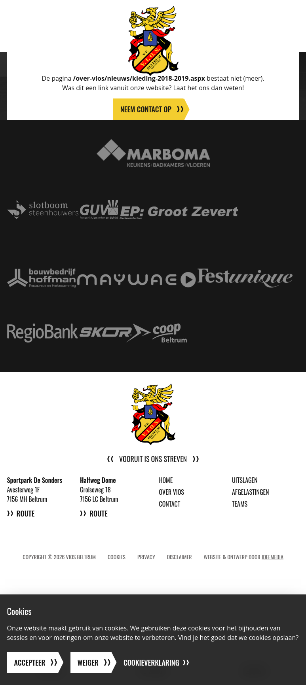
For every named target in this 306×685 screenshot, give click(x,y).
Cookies (116, 557)
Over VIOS (171, 492)
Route (26, 513)
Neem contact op (145, 109)
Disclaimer (179, 557)
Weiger (88, 662)
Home (166, 480)
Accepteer (30, 662)
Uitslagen (245, 480)
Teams (239, 504)
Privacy (146, 557)
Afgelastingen (250, 492)
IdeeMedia (272, 557)
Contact (170, 504)
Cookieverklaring (151, 662)
